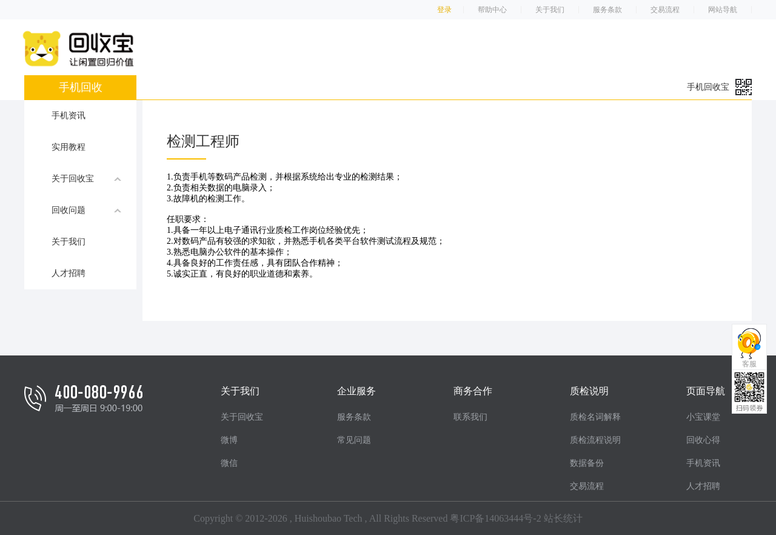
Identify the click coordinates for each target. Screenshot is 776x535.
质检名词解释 (595, 417)
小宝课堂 (703, 417)
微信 (229, 463)
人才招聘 (68, 273)
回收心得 (703, 440)
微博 (229, 440)
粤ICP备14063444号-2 (495, 518)
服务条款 (607, 9)
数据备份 (587, 463)
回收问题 (86, 210)
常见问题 (354, 440)
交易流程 (665, 9)
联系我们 (470, 417)
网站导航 (722, 9)
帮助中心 (492, 9)
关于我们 (549, 9)
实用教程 (68, 147)
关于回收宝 (86, 178)
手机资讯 (68, 115)
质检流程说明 (595, 440)
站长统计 (563, 518)
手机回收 (80, 87)
